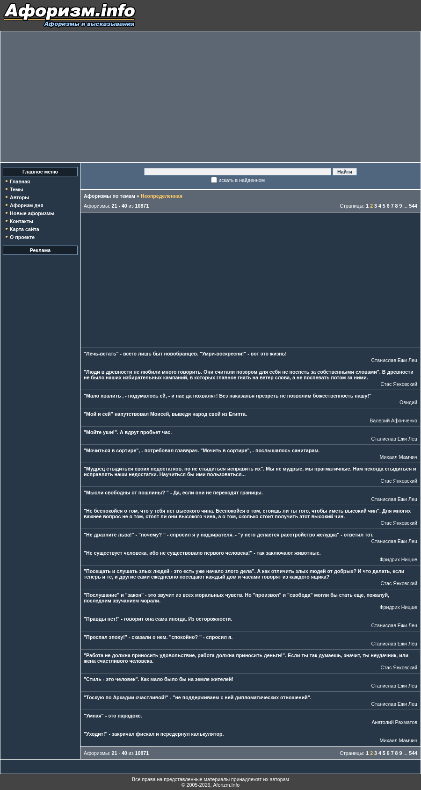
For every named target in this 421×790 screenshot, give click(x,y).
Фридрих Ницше (398, 559)
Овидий (408, 402)
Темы (16, 189)
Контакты (21, 221)
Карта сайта (24, 229)
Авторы (19, 197)
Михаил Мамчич (398, 457)
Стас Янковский (399, 384)
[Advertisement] (210, 96)
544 (413, 206)
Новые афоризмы (32, 213)
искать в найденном (241, 180)
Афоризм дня (27, 205)
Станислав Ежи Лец (394, 360)
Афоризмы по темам (109, 196)
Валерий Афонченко (393, 420)
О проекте (22, 237)
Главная (20, 181)
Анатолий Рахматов (394, 722)
